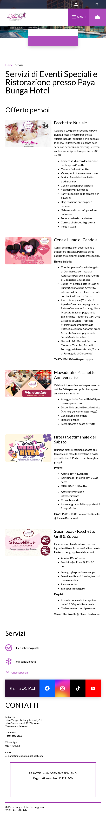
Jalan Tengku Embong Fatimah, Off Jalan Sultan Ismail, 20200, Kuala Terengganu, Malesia (23, 723)
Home (9, 64)
